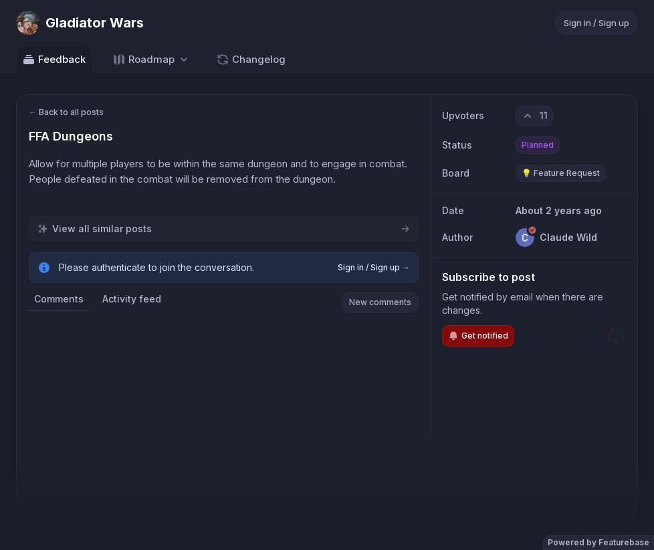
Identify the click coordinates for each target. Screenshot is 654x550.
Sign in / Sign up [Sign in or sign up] (596, 22)
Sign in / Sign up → (374, 267)
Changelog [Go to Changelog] (251, 59)
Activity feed (131, 298)
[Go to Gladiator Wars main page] (80, 23)
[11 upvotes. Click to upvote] (534, 116)
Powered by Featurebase (598, 542)
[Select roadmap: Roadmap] (151, 59)
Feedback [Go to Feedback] (54, 59)
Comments (59, 298)
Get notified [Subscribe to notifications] (478, 336)
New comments (380, 302)
